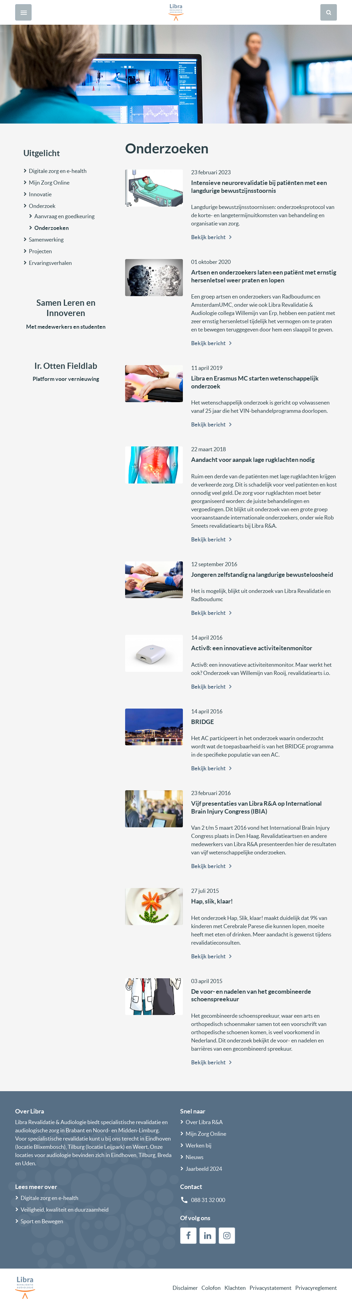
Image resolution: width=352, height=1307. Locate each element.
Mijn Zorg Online (49, 182)
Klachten (235, 1288)
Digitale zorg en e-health (58, 171)
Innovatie (40, 194)
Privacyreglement (316, 1288)
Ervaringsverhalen (50, 263)
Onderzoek (42, 206)
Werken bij (198, 1145)
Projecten (40, 251)
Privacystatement (271, 1288)
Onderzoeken (51, 228)
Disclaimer (185, 1288)
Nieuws (195, 1157)
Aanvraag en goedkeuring (64, 216)
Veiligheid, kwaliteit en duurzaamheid (65, 1209)
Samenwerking (46, 239)
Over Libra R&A (204, 1122)
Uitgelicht (41, 153)
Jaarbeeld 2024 (204, 1169)
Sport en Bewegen (42, 1221)
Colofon (211, 1288)
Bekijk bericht (212, 237)
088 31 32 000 (208, 1200)
